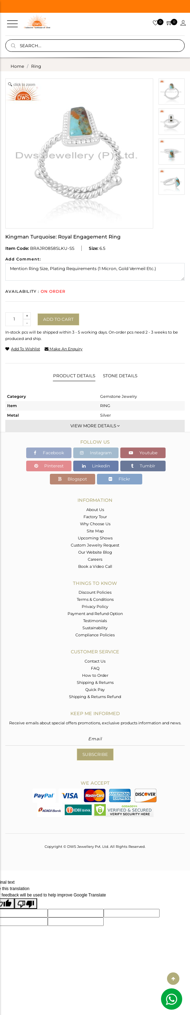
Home (17, 66)
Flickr (119, 479)
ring (36, 66)
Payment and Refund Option (95, 613)
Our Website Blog (95, 552)
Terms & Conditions (95, 599)
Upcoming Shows (95, 538)
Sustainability (95, 627)
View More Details (95, 425)
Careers (95, 559)
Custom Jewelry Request (95, 545)
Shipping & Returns (95, 682)
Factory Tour (95, 516)
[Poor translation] (26, 903)
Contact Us (95, 661)
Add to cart (58, 319)
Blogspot (72, 479)
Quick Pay (95, 689)
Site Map (95, 530)
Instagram (96, 452)
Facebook (49, 452)
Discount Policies (95, 592)
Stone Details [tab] (120, 375)
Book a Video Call (95, 566)
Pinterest (49, 465)
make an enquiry (63, 348)
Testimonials (95, 620)
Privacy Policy (95, 606)
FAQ (95, 668)
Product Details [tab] (74, 375)
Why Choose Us (95, 523)
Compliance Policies (95, 634)
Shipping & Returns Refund (95, 696)
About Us (95, 509)
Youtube (143, 452)
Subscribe (95, 754)
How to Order (95, 675)
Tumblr (143, 465)
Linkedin (96, 465)
